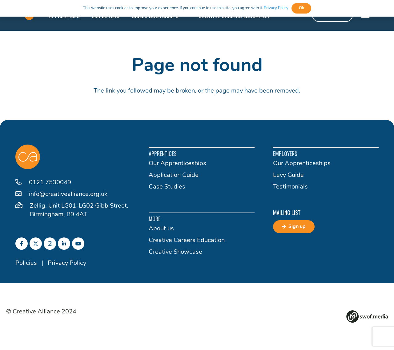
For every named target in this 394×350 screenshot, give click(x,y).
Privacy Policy (67, 263)
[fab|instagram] (50, 243)
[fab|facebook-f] (21, 243)
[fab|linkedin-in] (64, 243)
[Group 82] (367, 316)
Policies (26, 263)
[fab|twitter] (36, 243)
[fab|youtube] (78, 243)
